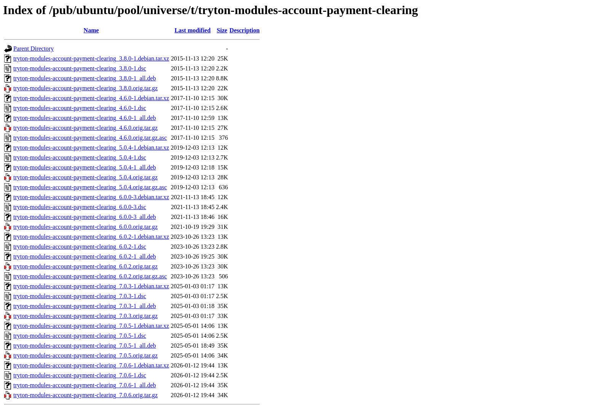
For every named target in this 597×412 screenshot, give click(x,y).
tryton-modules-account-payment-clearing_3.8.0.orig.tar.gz (85, 88)
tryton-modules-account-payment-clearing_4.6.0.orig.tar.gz (85, 128)
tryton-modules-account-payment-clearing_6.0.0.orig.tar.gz (85, 227)
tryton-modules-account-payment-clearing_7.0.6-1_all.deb (84, 385)
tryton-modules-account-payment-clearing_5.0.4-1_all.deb (84, 167)
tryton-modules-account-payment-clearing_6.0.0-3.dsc (79, 207)
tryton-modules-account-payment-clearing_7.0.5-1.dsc (79, 335)
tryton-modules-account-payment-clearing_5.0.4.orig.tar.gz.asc (90, 187)
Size (222, 30)
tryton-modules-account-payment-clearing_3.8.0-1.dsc (79, 68)
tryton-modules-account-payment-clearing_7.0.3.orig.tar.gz (85, 316)
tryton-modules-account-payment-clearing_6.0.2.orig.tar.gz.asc (90, 276)
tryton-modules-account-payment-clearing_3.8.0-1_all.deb (84, 78)
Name (91, 30)
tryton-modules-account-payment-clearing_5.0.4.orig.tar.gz (85, 177)
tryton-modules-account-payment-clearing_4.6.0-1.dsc (79, 108)
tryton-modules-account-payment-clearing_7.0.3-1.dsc (79, 296)
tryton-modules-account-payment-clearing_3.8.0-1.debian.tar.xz (91, 58)
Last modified (192, 30)
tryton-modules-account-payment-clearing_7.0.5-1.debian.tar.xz (91, 326)
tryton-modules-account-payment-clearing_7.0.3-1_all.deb (84, 306)
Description (245, 30)
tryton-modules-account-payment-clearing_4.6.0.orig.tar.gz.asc (90, 137)
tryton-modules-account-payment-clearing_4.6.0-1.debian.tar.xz (91, 98)
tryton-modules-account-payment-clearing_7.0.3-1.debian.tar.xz (91, 286)
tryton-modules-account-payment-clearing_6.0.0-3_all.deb (84, 217)
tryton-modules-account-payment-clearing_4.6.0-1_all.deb (84, 118)
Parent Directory (33, 48)
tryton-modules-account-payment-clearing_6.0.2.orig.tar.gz (85, 266)
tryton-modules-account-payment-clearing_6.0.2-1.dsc (79, 246)
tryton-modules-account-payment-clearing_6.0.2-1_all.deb (84, 256)
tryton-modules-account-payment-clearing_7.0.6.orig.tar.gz (85, 395)
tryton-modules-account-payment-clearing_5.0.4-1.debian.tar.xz (91, 147)
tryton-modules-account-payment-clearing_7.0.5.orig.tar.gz (85, 355)
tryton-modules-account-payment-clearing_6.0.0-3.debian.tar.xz (91, 197)
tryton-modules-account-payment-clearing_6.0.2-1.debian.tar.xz (91, 236)
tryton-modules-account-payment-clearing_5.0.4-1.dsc (79, 157)
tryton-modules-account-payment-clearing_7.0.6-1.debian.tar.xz (91, 365)
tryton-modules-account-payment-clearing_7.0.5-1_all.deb (84, 345)
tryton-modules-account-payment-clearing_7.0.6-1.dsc (79, 375)
